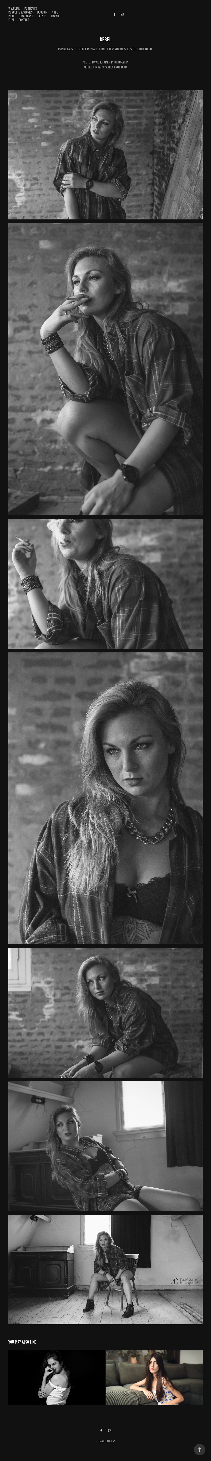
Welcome (14, 8)
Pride (11, 16)
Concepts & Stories (20, 12)
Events (42, 16)
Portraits (30, 8)
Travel (55, 16)
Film (11, 20)
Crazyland (26, 16)
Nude (55, 12)
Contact (24, 20)
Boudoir (42, 12)
